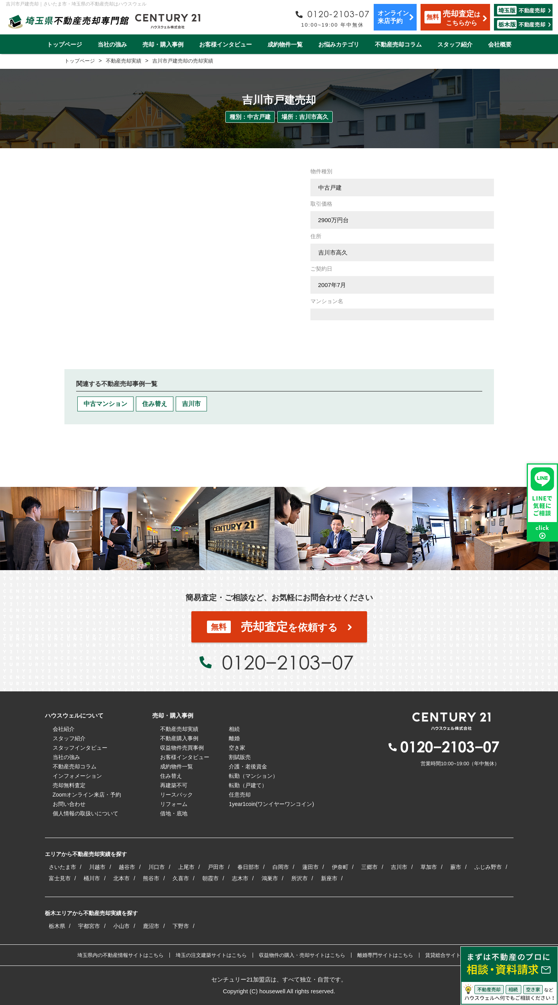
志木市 (240, 878)
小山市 (121, 926)
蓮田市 (310, 867)
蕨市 (455, 867)
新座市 (329, 878)
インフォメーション (77, 776)
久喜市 (181, 878)
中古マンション (105, 403)
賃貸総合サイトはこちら (453, 955)
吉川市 (191, 403)
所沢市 (299, 878)
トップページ (64, 44)
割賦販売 (240, 757)
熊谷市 (151, 878)
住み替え (154, 403)
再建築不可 (173, 785)
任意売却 (240, 794)
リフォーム (173, 804)
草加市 (429, 867)
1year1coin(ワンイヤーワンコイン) (271, 804)
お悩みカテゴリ (338, 44)
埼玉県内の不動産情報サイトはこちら (120, 955)
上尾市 (186, 867)
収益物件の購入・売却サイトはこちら (302, 955)
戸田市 (216, 867)
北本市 (121, 878)
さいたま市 (62, 867)
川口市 (156, 867)
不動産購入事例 (179, 738)
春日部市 (248, 867)
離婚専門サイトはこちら (385, 955)
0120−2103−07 (288, 662)
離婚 (234, 738)
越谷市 (127, 867)
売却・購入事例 (163, 44)
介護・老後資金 (248, 766)
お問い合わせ (69, 804)
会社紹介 (64, 729)
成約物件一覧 (285, 44)
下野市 (181, 926)
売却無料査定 (69, 785)
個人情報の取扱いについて (85, 813)
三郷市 (369, 867)
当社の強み (112, 44)
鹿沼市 (151, 926)
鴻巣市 (270, 878)
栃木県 (57, 926)
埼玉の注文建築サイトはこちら (211, 955)
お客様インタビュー (225, 44)
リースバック (176, 794)
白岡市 (281, 867)
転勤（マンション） (253, 776)
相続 (234, 729)
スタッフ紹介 (454, 44)
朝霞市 (210, 878)
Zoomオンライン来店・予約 (87, 794)
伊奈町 (340, 867)
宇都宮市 (89, 926)
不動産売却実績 (179, 729)
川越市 (97, 867)
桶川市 (92, 878)
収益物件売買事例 (182, 748)
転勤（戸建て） (248, 785)
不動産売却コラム (398, 44)
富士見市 (60, 878)
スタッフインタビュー (80, 748)
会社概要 (500, 44)
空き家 (237, 748)
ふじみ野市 (488, 867)
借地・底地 (173, 813)
